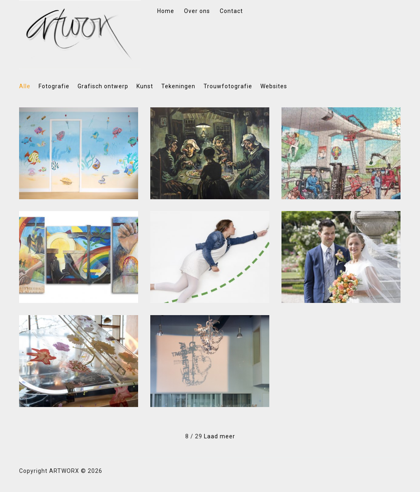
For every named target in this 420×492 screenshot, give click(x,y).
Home (165, 11)
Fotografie (54, 86)
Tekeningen (178, 86)
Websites (273, 86)
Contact (231, 11)
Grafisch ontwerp (103, 86)
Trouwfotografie (228, 86)
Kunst (144, 86)
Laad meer (219, 436)
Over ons (197, 11)
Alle (24, 86)
